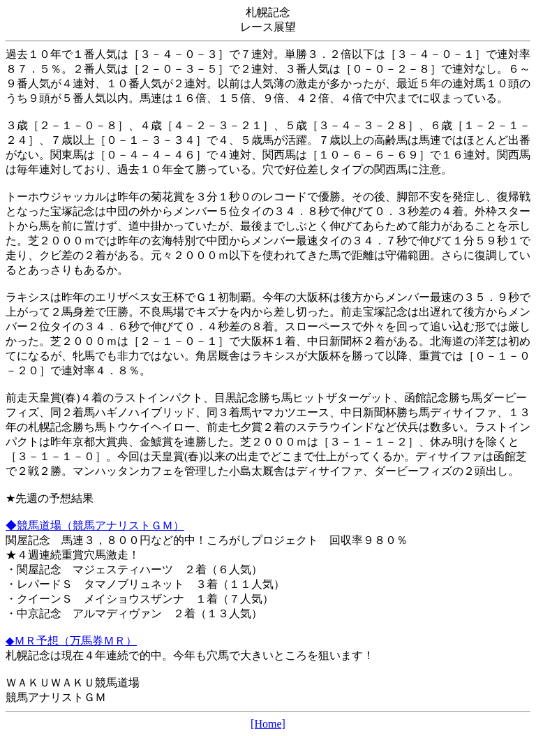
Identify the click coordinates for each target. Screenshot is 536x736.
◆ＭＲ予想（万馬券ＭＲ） (71, 641)
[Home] (268, 724)
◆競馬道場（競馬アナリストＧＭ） (95, 525)
